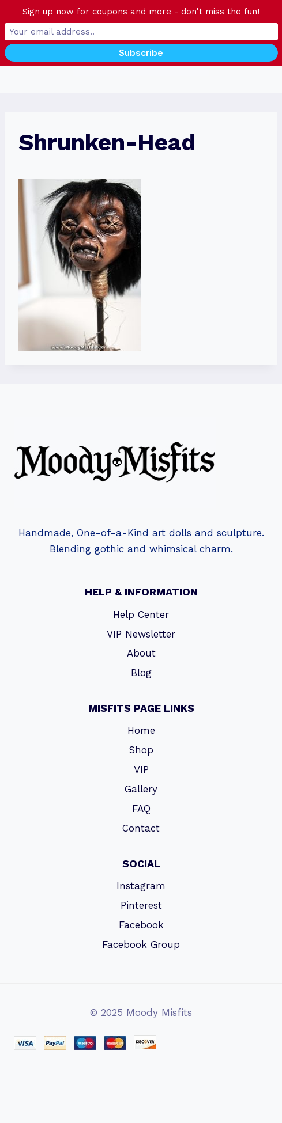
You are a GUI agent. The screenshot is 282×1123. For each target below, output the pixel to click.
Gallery (141, 789)
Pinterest (141, 905)
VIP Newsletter (141, 634)
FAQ (141, 808)
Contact (141, 828)
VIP (141, 769)
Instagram (141, 885)
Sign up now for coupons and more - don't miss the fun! (141, 11)
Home (141, 730)
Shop (141, 750)
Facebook (141, 925)
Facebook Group (141, 944)
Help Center (141, 614)
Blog (141, 672)
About (141, 653)
